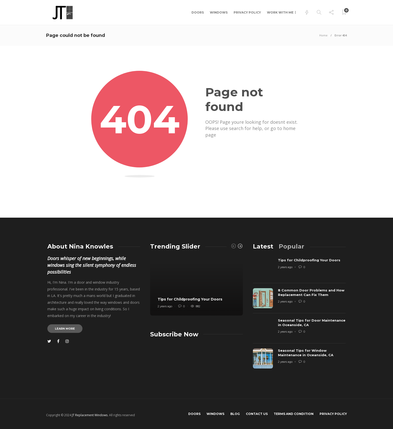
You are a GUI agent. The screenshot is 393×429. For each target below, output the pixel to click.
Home (323, 35)
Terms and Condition (294, 414)
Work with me (280, 12)
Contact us (257, 414)
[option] (196, 285)
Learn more (65, 328)
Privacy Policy (247, 12)
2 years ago (165, 306)
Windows (219, 12)
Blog (235, 414)
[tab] (263, 246)
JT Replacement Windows (90, 415)
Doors (197, 12)
